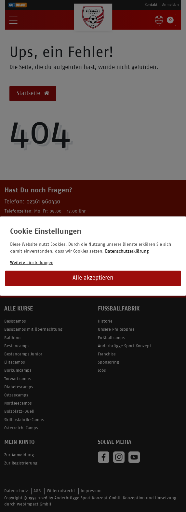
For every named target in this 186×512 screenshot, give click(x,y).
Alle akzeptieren (93, 278)
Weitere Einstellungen (31, 262)
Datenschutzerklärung (127, 251)
